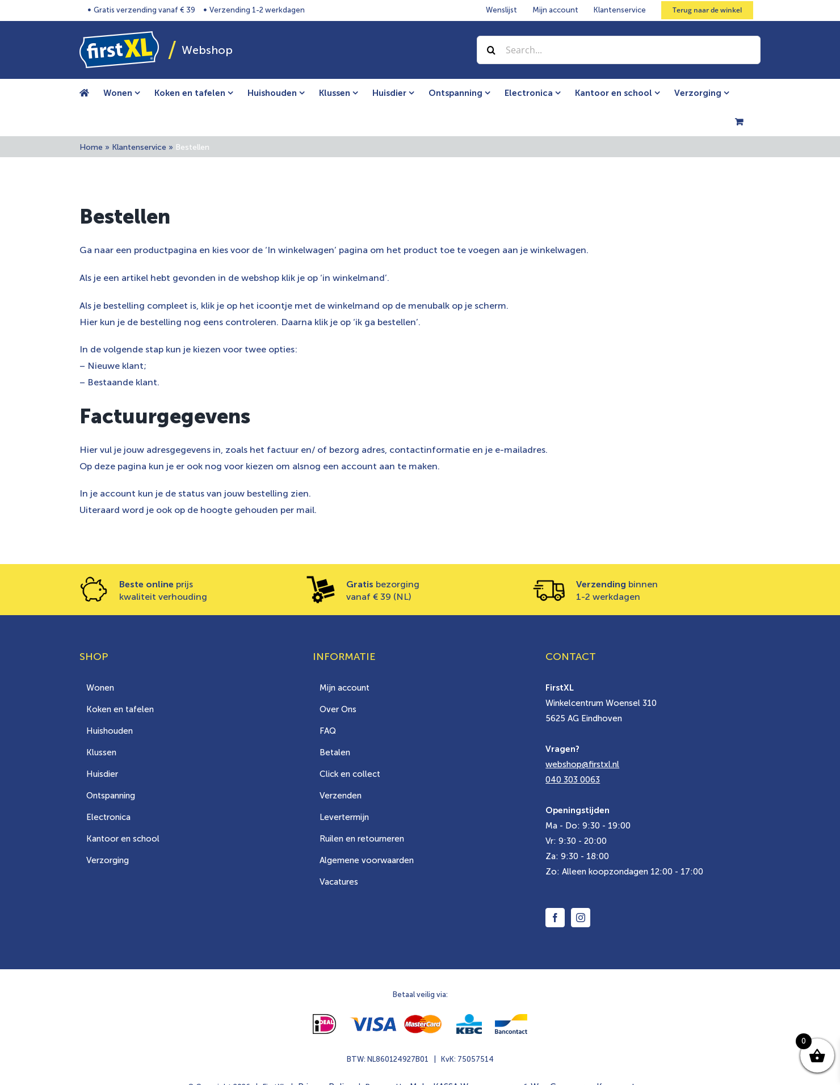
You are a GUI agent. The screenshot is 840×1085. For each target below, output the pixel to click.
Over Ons (338, 709)
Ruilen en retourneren (362, 839)
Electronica (108, 817)
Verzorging (107, 860)
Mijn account (344, 688)
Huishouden (109, 731)
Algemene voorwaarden (367, 860)
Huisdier (102, 774)
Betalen (335, 752)
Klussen (101, 752)
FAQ (328, 731)
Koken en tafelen (120, 709)
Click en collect (350, 774)
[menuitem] (128, 93)
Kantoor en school (122, 839)
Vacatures (339, 882)
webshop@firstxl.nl (582, 764)
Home (91, 147)
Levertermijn (344, 817)
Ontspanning (110, 795)
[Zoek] (491, 50)
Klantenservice (139, 147)
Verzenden (341, 795)
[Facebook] (555, 917)
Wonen (100, 688)
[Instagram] (580, 917)
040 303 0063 (572, 780)
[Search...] (619, 50)
